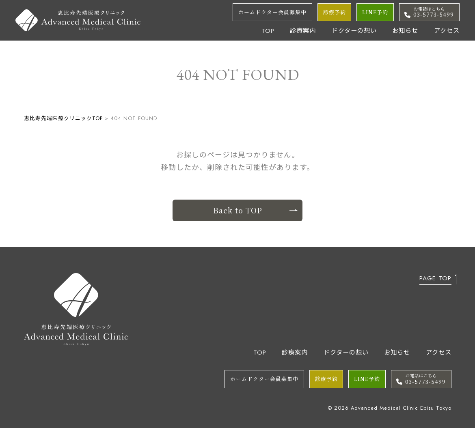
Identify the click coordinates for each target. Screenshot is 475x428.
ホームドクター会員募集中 (272, 12)
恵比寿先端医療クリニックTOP (63, 118)
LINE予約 (375, 12)
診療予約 (334, 12)
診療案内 (303, 30)
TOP (267, 30)
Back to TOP (255, 210)
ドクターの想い (354, 30)
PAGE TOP (435, 279)
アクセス (447, 30)
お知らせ (405, 30)
